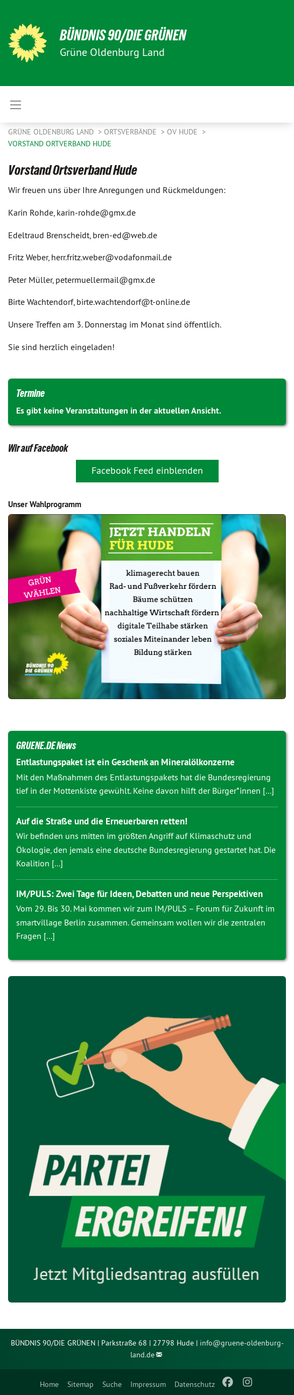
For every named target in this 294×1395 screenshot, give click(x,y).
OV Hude (183, 132)
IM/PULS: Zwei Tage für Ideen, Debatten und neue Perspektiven (139, 894)
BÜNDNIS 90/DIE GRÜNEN (123, 35)
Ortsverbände (131, 132)
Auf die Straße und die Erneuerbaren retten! (101, 821)
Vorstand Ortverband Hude (59, 143)
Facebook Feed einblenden (147, 470)
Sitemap (80, 1384)
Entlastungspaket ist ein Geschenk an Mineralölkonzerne (125, 762)
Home (49, 1384)
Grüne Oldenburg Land (52, 132)
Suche (112, 1384)
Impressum (148, 1384)
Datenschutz (194, 1384)
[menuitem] (49, 1382)
